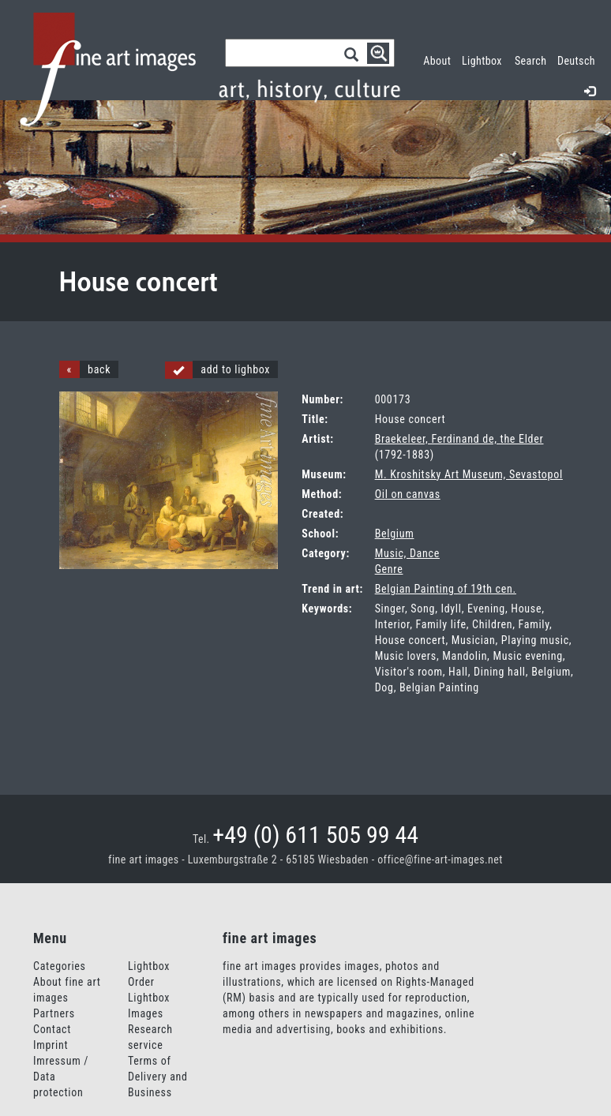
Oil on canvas (407, 494)
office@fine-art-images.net (440, 859)
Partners (54, 1013)
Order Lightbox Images (149, 998)
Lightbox (485, 59)
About (437, 60)
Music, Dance (407, 553)
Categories (59, 966)
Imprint (50, 1045)
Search (530, 60)
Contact (52, 1029)
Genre (389, 569)
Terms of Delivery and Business (158, 1076)
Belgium (394, 533)
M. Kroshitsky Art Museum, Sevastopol (469, 474)
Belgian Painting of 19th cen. (445, 588)
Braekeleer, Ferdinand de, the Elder (459, 439)
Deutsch (576, 60)
